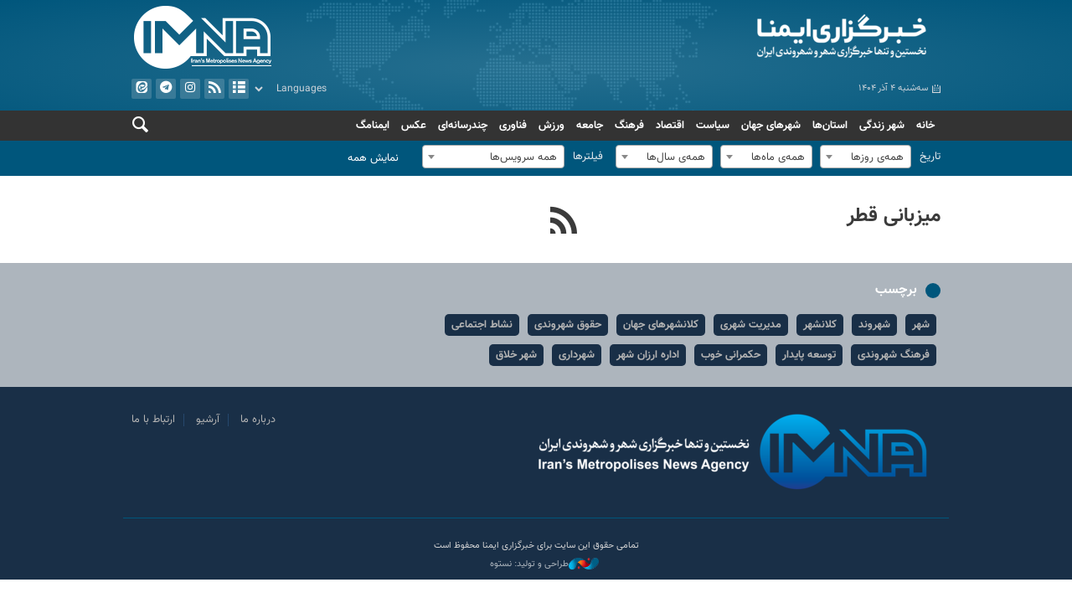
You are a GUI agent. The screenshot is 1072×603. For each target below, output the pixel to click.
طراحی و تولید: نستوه (544, 564)
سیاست (712, 125)
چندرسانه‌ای (462, 125)
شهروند (874, 325)
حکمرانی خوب (730, 355)
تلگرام (165, 89)
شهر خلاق (516, 355)
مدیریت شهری (750, 325)
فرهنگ (629, 125)
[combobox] (865, 156)
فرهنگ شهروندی (894, 355)
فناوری (513, 125)
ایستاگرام (190, 89)
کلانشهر (820, 325)
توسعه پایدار (809, 355)
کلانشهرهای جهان (660, 325)
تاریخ (930, 156)
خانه (925, 125)
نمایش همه (373, 158)
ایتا (141, 89)
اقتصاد (670, 125)
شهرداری (577, 355)
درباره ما (258, 419)
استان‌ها (830, 125)
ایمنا (742, 37)
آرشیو (238, 89)
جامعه (589, 125)
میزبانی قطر (894, 216)
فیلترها (588, 156)
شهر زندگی (881, 125)
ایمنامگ (372, 125)
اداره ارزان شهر (647, 355)
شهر (921, 325)
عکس (413, 125)
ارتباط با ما (153, 419)
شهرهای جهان (771, 125)
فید (214, 89)
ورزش (551, 125)
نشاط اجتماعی (482, 325)
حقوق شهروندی (567, 325)
